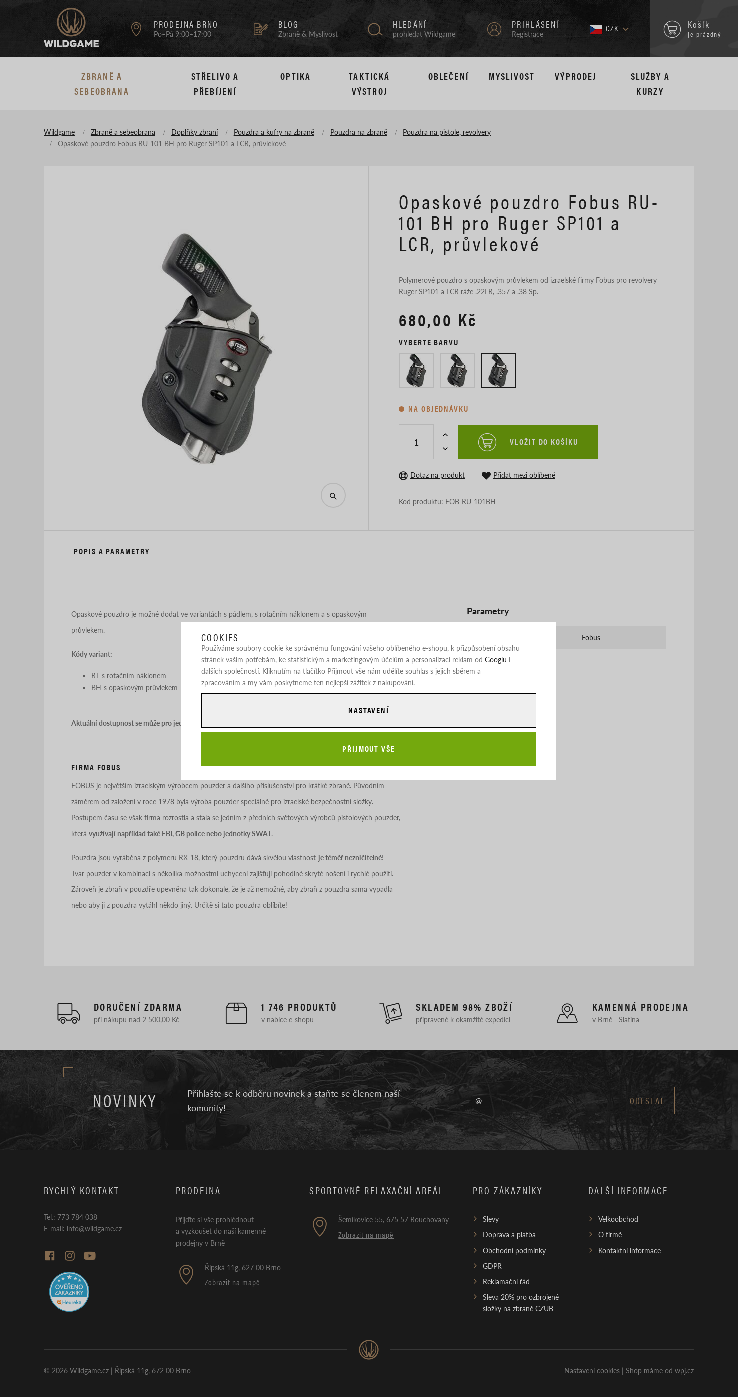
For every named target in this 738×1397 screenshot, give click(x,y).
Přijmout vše (369, 748)
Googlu (496, 659)
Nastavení (369, 710)
